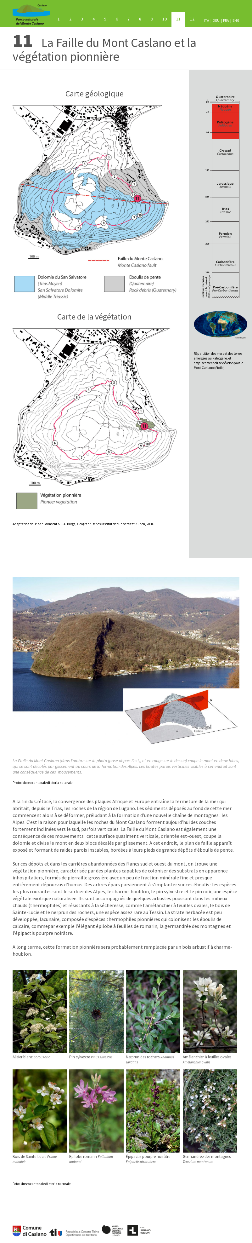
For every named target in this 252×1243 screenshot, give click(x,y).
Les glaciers (128, 19)
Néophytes (140, 19)
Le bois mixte (70, 19)
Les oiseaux (192, 19)
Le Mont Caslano (59, 19)
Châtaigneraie (117, 19)
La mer (105, 19)
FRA (226, 20)
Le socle (82, 19)
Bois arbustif (152, 19)
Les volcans (93, 19)
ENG (235, 20)
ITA (206, 20)
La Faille (178, 19)
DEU (216, 20)
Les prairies (164, 19)
